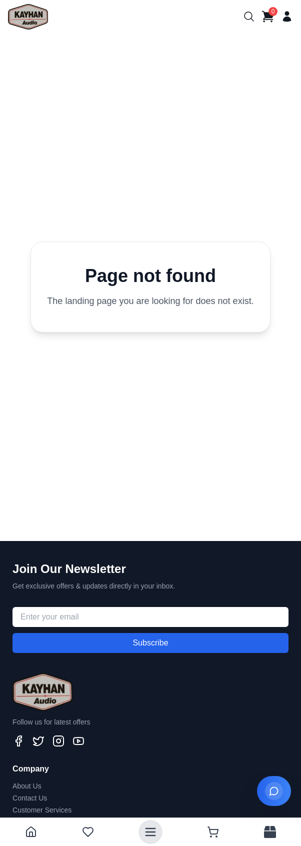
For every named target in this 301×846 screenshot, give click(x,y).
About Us (27, 786)
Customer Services (42, 810)
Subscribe (150, 642)
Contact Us (29, 798)
